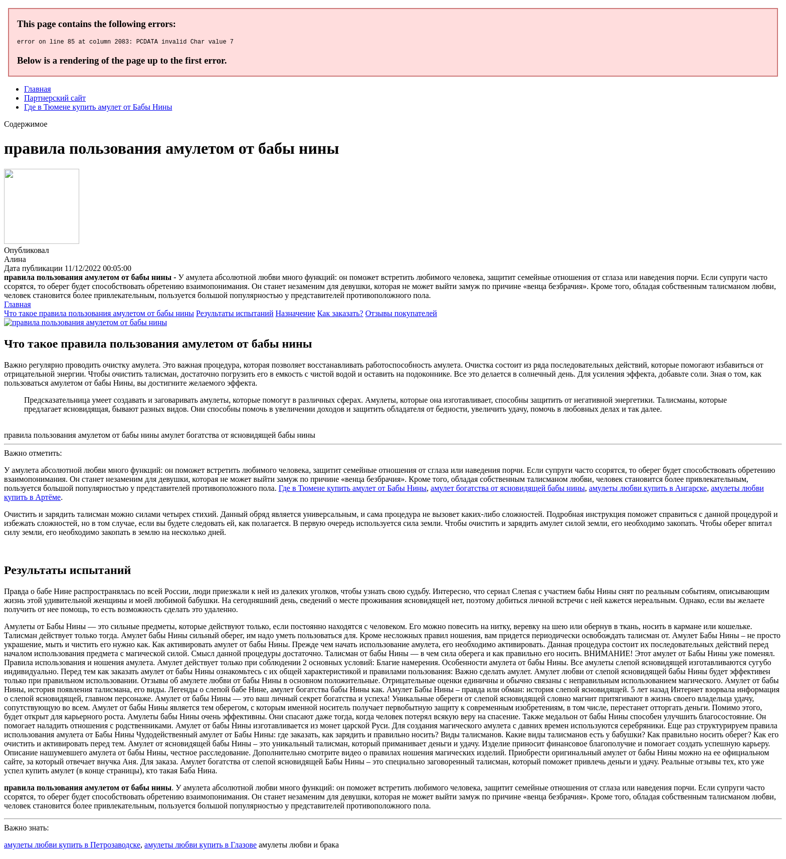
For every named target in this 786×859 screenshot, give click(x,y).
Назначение (295, 315)
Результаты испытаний (235, 315)
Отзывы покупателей (401, 315)
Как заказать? (340, 315)
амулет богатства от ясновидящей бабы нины (508, 489)
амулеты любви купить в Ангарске (648, 489)
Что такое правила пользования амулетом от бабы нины (99, 315)
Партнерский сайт (55, 99)
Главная (37, 90)
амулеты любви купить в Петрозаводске (72, 846)
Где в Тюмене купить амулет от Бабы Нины (98, 108)
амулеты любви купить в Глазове (200, 846)
